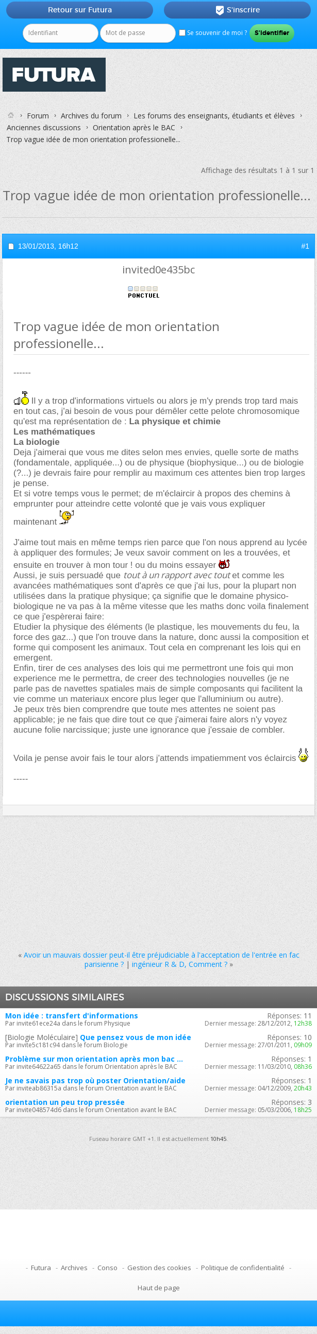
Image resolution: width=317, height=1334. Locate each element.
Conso (107, 1267)
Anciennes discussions (44, 127)
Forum (38, 115)
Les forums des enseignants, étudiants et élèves (214, 115)
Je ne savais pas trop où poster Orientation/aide (95, 1080)
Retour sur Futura (80, 9)
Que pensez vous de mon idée (135, 1037)
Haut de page (159, 1287)
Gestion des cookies (159, 1267)
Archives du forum (91, 115)
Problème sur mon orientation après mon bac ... (94, 1059)
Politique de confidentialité (243, 1267)
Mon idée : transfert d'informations (71, 1015)
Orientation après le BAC (134, 127)
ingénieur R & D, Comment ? (179, 964)
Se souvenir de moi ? (213, 32)
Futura (41, 1267)
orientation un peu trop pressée (65, 1102)
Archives (74, 1267)
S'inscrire (237, 10)
